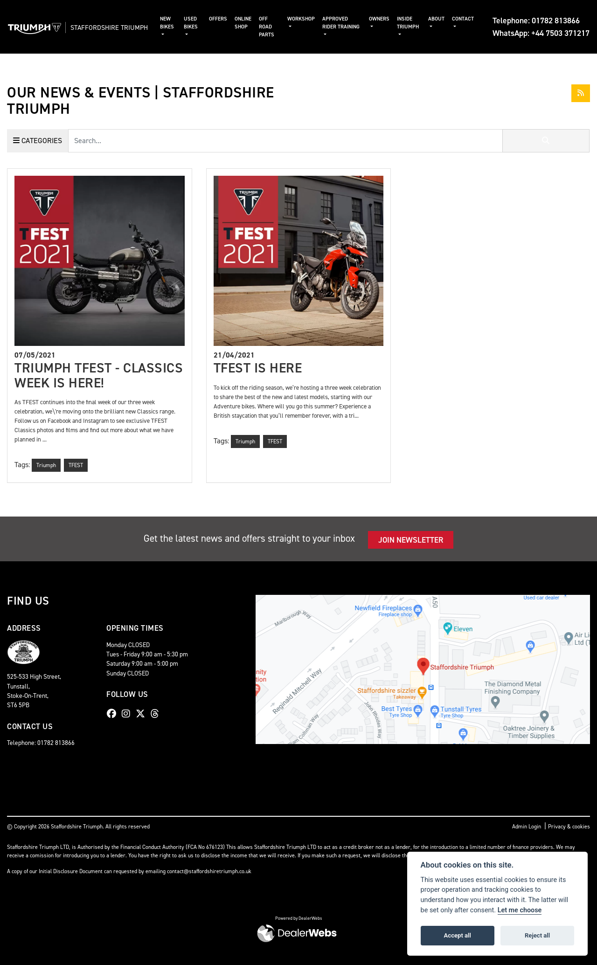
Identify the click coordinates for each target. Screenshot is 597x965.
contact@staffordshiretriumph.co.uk (209, 871)
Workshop (307, 18)
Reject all (537, 935)
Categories (37, 140)
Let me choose (520, 910)
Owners (381, 18)
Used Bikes (202, 22)
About (436, 18)
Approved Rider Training (341, 26)
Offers (227, 18)
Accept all (457, 935)
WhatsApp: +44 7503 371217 (541, 33)
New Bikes (181, 22)
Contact (463, 18)
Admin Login (526, 826)
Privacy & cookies (569, 826)
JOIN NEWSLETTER (410, 540)
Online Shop (251, 22)
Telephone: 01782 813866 (536, 20)
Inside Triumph (410, 22)
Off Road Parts (275, 26)
